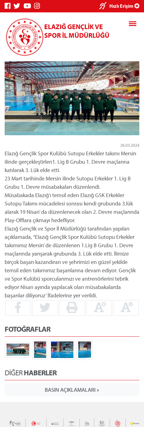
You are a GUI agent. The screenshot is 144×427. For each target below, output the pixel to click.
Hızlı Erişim (124, 6)
